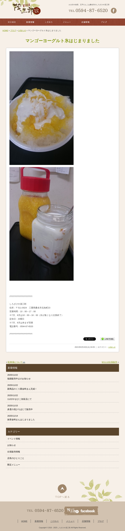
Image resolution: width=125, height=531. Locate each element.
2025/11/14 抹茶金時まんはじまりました (21, 418)
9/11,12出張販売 (109, 362)
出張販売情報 (13, 451)
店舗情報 (86, 521)
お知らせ (22, 30)
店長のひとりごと (15, 458)
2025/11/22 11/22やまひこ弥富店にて (19, 397)
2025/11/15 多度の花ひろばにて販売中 (20, 407)
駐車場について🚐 (16, 362)
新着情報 (39, 521)
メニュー (70, 521)
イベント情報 (13, 438)
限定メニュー (13, 464)
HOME (5, 30)
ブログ (13, 30)
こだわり (54, 521)
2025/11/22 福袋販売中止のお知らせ (19, 377)
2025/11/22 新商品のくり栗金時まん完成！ (22, 387)
